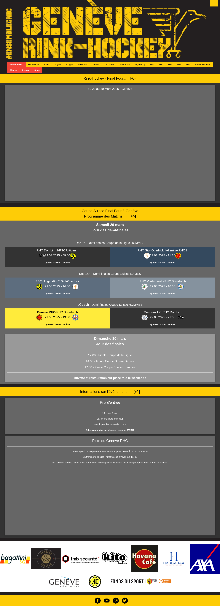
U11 (188, 64)
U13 (179, 64)
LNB (46, 64)
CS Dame (109, 64)
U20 (152, 64)
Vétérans (82, 64)
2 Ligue (69, 64)
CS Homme (124, 64)
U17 (161, 64)
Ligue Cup (140, 64)
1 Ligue (57, 64)
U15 (170, 64)
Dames (95, 64)
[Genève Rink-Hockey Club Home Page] (110, 29)
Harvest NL (33, 64)
